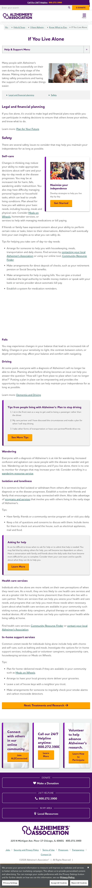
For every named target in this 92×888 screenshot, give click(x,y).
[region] (46, 876)
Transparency (78, 850)
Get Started (61, 203)
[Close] (88, 867)
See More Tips (20, 438)
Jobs (8, 850)
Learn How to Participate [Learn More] (78, 757)
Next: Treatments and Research (46, 706)
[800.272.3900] (46, 797)
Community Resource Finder (47, 626)
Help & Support (20, 28)
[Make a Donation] (46, 782)
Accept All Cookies (59, 883)
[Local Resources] (46, 812)
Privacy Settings (10, 883)
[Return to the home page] (18, 16)
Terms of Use (48, 850)
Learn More (18, 567)
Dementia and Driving (28, 395)
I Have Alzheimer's (38, 28)
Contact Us (46, 854)
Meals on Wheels (25, 673)
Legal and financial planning (21, 95)
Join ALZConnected (19, 758)
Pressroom (63, 850)
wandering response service (17, 474)
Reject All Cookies (79, 883)
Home (7, 28)
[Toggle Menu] (87, 16)
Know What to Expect (59, 28)
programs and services (17, 499)
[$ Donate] (83, 7)
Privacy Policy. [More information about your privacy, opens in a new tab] (67, 877)
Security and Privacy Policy (26, 850)
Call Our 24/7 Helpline (39, 3)
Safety (54, 95)
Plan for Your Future (27, 129)
